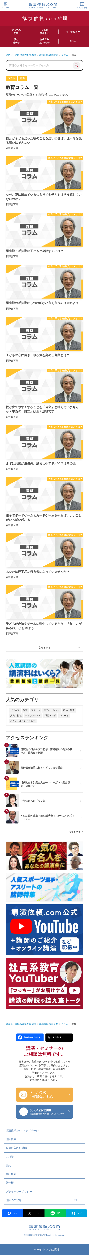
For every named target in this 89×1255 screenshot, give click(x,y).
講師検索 (11, 1139)
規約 (8, 1165)
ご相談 (10, 1156)
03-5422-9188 (49, 1111)
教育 (25, 710)
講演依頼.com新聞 (48, 1024)
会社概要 (11, 1174)
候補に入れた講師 (16, 1147)
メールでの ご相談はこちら (41, 1094)
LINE (55, 1213)
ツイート (33, 1213)
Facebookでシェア (29, 1037)
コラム (64, 1024)
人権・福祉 (16, 715)
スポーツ (35, 710)
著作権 (10, 1182)
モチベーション (52, 710)
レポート (64, 715)
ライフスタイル (33, 715)
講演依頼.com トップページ (22, 1130)
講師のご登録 (41, 1200)
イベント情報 (82, 5)
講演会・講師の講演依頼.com (21, 1024)
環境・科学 (50, 715)
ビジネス (14, 710)
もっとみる (74, 831)
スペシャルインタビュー (22, 721)
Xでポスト (54, 1037)
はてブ (76, 1213)
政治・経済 (69, 710)
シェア (12, 1213)
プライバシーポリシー (19, 1191)
